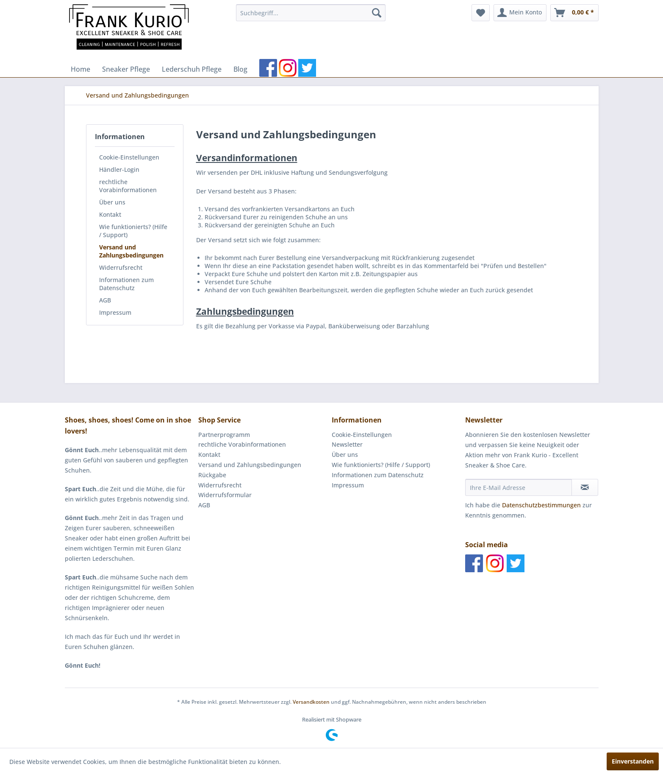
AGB (105, 300)
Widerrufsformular (225, 495)
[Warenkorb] (574, 12)
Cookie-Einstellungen (129, 157)
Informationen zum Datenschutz (126, 284)
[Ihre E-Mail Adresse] (518, 487)
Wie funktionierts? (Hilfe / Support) (133, 231)
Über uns (112, 202)
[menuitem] (311, 12)
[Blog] (240, 69)
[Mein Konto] (520, 12)
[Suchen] (377, 12)
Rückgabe (212, 475)
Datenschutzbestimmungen (541, 505)
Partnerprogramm (224, 435)
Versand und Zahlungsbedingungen (131, 251)
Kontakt (110, 214)
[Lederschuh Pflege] (191, 69)
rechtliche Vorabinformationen (128, 186)
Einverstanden (633, 761)
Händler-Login (119, 169)
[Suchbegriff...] (311, 12)
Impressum (115, 312)
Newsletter (347, 444)
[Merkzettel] (481, 12)
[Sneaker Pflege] (126, 69)
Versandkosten (311, 701)
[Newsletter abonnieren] (584, 487)
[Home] (80, 69)
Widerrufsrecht (120, 267)
